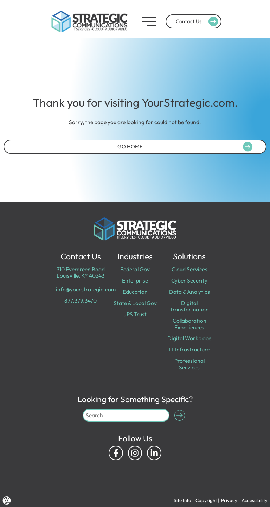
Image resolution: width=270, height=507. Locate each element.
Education (135, 291)
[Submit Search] (179, 415)
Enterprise (135, 280)
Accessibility (255, 500)
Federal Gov (135, 269)
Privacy (229, 500)
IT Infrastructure (189, 349)
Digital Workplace (189, 338)
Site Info (182, 500)
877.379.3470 (80, 300)
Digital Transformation (189, 306)
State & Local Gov (135, 302)
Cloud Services (189, 269)
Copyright (206, 500)
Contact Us (198, 21)
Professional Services (189, 363)
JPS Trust (135, 314)
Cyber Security (189, 280)
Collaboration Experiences (189, 323)
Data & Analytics (189, 291)
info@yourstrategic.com (86, 289)
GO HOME (186, 146)
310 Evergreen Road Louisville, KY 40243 (81, 272)
